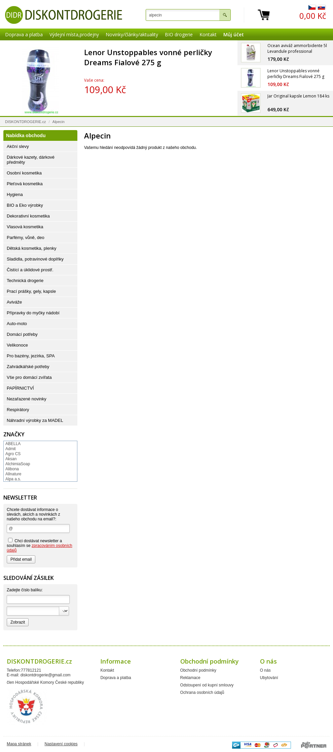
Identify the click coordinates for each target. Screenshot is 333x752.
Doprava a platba (24, 34)
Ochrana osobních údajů (202, 692)
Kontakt (208, 34)
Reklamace (190, 677)
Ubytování (269, 677)
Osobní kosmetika (24, 172)
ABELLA (13, 443)
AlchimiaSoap (17, 464)
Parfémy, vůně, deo (25, 237)
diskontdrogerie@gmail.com (46, 675)
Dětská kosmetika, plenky (31, 248)
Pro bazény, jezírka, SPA (31, 355)
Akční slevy (18, 146)
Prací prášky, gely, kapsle (31, 291)
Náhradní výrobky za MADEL (35, 420)
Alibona (12, 469)
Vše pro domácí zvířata (29, 377)
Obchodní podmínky (198, 670)
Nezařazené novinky (26, 398)
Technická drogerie (25, 280)
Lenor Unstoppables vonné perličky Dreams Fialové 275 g (148, 57)
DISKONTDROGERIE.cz (25, 122)
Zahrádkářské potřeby (28, 366)
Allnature (13, 474)
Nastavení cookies (61, 744)
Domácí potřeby (22, 334)
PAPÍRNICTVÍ (20, 388)
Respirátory (18, 409)
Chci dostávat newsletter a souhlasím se (39, 545)
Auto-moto (17, 323)
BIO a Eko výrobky (25, 205)
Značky (14, 434)
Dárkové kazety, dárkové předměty (30, 160)
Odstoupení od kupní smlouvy (207, 685)
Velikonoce (17, 345)
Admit (10, 448)
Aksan (10, 459)
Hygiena (15, 194)
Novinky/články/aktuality (132, 34)
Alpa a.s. (13, 479)
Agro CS (13, 453)
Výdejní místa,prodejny (74, 34)
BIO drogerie (179, 34)
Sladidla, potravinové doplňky (35, 259)
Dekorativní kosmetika (28, 216)
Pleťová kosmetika (25, 183)
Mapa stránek (19, 744)
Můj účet (233, 34)
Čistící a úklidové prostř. (30, 269)
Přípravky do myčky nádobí (33, 312)
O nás (265, 670)
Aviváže (14, 302)
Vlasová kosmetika (25, 226)
